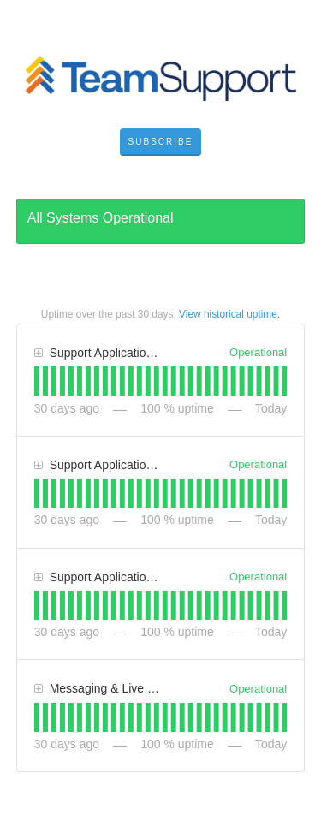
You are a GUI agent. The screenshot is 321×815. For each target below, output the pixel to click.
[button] (161, 142)
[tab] (36, 381)
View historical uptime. (229, 314)
